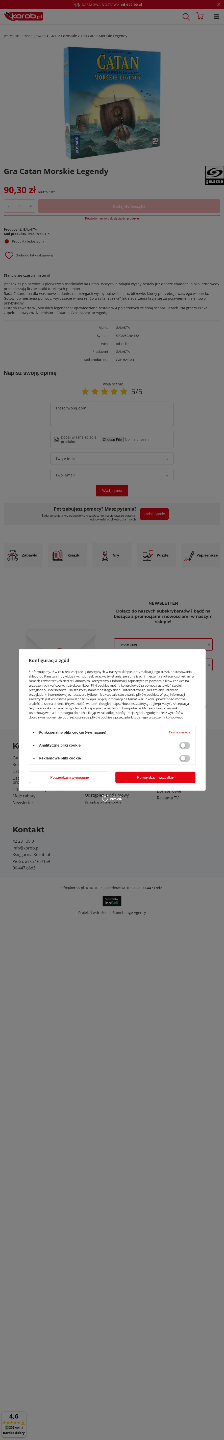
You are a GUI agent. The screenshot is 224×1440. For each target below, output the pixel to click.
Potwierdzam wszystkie (155, 777)
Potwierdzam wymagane (69, 777)
